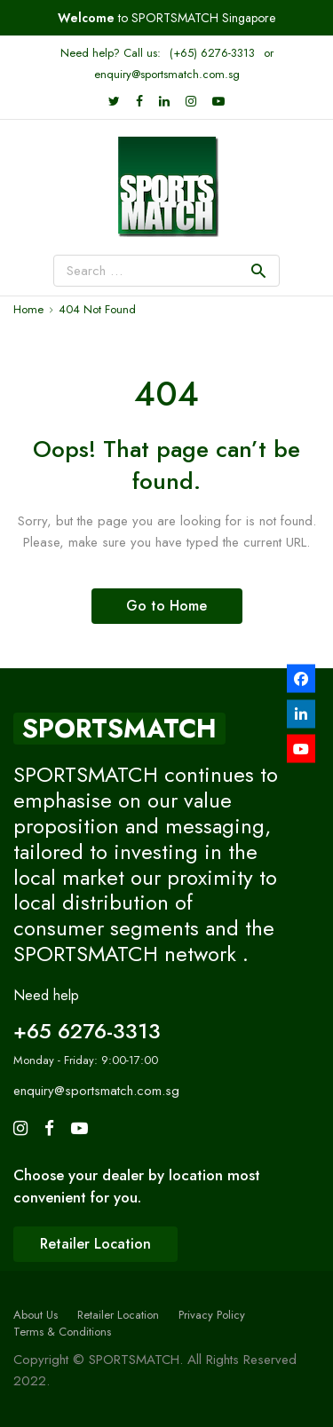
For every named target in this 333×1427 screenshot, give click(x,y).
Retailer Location (118, 1314)
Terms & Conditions (62, 1331)
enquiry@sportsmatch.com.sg (167, 74)
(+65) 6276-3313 (212, 52)
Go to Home (166, 605)
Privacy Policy (211, 1314)
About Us (35, 1314)
